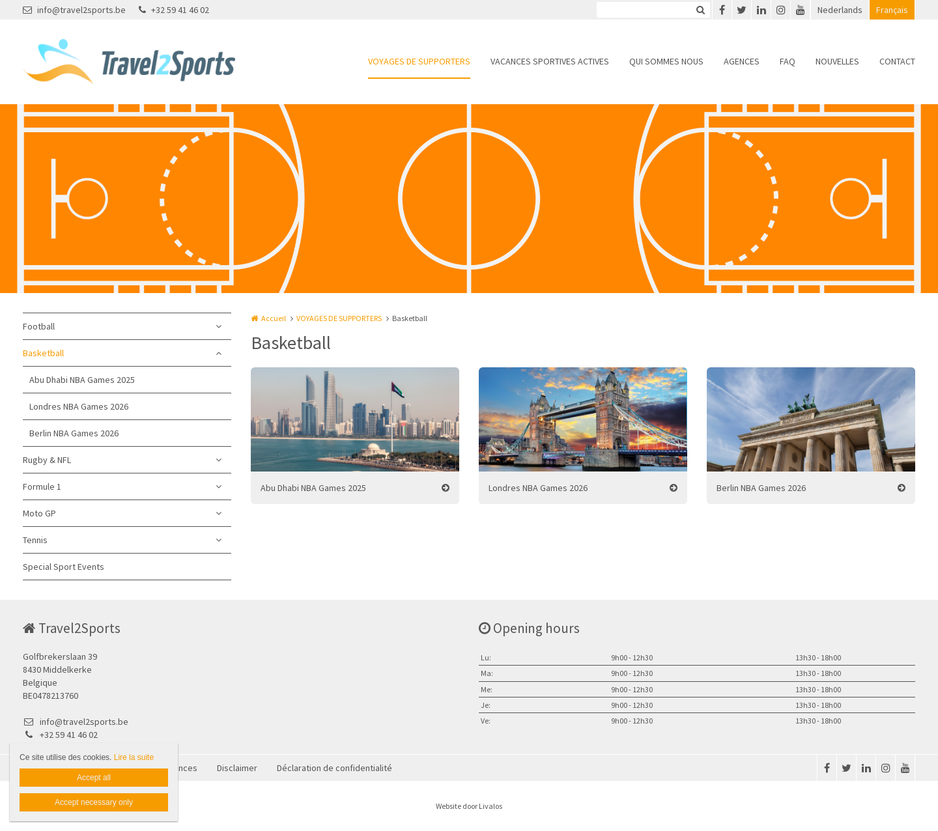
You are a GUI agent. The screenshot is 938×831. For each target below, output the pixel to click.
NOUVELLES (837, 61)
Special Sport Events (63, 566)
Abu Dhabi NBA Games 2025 (82, 380)
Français (892, 10)
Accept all (94, 777)
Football (39, 326)
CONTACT (897, 61)
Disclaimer (237, 768)
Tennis (35, 540)
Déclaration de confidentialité (334, 768)
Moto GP (39, 513)
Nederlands (839, 10)
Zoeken (700, 10)
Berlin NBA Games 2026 (74, 433)
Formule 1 (42, 486)
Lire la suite (134, 757)
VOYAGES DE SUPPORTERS (419, 61)
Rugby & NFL (47, 460)
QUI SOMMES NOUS (666, 61)
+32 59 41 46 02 (174, 10)
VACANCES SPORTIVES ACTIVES (549, 61)
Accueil (273, 318)
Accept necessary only (94, 802)
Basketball (43, 353)
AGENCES (742, 61)
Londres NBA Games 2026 (78, 406)
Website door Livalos (469, 806)
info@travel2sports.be (74, 10)
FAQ (787, 61)
